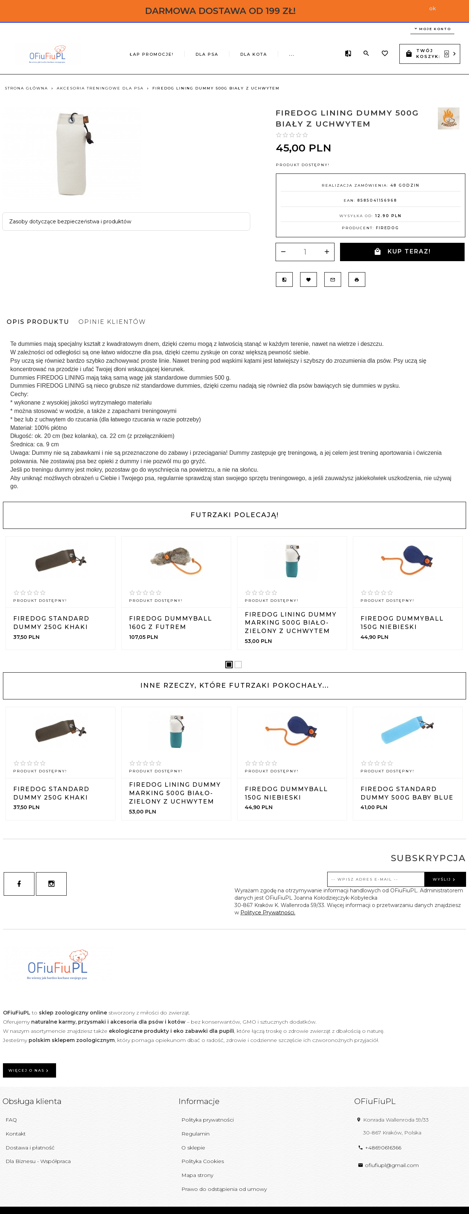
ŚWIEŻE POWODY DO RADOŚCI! (267, 53)
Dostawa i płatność (30, 1147)
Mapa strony (197, 1175)
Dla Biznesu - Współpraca (38, 1161)
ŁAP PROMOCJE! (114, 53)
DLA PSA (162, 53)
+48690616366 (379, 1147)
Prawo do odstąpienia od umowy (224, 1189)
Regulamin (195, 1133)
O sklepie (193, 1147)
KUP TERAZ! (402, 252)
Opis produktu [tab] (38, 321)
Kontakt (15, 1133)
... (324, 52)
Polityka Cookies (202, 1161)
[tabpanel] (234, 415)
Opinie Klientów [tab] (112, 321)
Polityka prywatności (207, 1119)
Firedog (387, 228)
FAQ (11, 1119)
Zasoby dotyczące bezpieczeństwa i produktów (70, 221)
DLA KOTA (203, 53)
